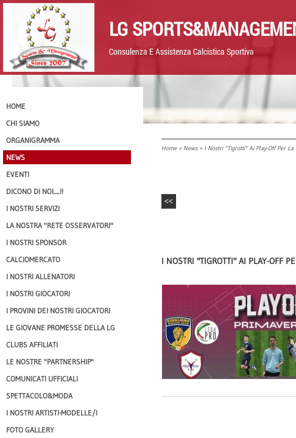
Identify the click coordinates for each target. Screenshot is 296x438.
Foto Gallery (30, 429)
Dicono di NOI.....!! (34, 191)
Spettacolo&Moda (39, 395)
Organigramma (33, 140)
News (190, 148)
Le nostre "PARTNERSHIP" (50, 361)
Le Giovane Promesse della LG (60, 327)
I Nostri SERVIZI (33, 208)
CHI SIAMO (23, 123)
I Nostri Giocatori (38, 293)
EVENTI (17, 174)
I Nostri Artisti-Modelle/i (51, 412)
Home (169, 148)
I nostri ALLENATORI (40, 276)
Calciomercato (33, 259)
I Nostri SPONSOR (36, 242)
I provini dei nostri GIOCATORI (58, 310)
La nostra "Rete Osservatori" (59, 225)
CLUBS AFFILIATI (32, 344)
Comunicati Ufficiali (42, 378)
